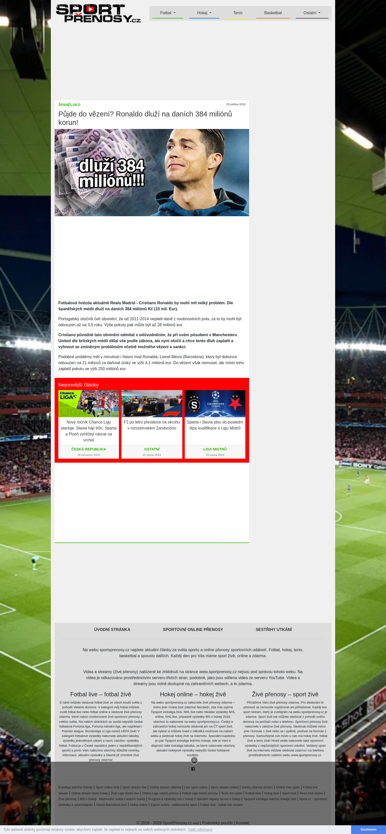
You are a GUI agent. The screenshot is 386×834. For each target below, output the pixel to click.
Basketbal (273, 13)
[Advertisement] (30, 122)
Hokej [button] (202, 13)
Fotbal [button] (166, 13)
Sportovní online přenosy (193, 629)
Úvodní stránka (112, 629)
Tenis (237, 13)
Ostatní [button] (310, 13)
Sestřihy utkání (274, 629)
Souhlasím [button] (369, 829)
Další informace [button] (200, 830)
